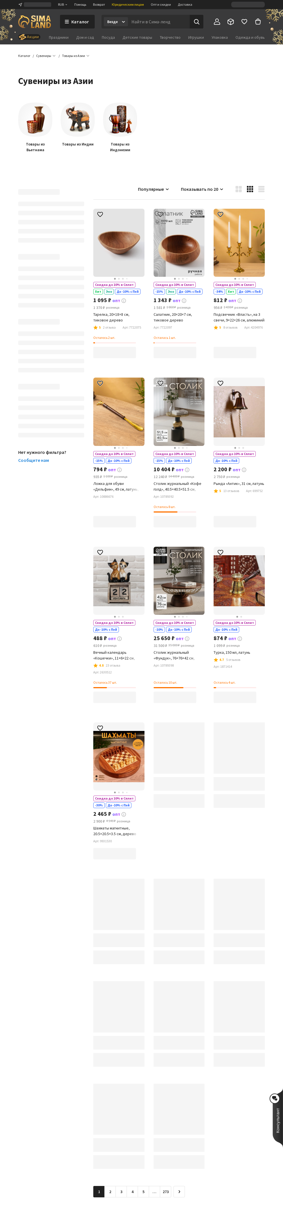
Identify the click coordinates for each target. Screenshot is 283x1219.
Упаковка (220, 37)
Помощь (80, 4)
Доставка (185, 4)
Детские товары (137, 37)
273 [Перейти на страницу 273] (166, 1191)
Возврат (99, 4)
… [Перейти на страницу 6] (154, 1191)
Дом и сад (85, 37)
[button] (73, 56)
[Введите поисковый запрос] (159, 21)
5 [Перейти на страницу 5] (143, 1191)
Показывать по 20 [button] (202, 189)
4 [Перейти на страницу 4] (132, 1191)
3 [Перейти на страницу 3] (121, 1191)
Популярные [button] (154, 189)
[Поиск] (196, 21)
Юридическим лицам (128, 4)
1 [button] (99, 1191)
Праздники (59, 37)
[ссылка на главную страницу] (34, 21)
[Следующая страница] (179, 1191)
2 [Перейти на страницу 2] (110, 1191)
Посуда (108, 37)
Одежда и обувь (250, 37)
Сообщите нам (33, 460)
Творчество (170, 37)
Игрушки (196, 37)
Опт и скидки (161, 4)
